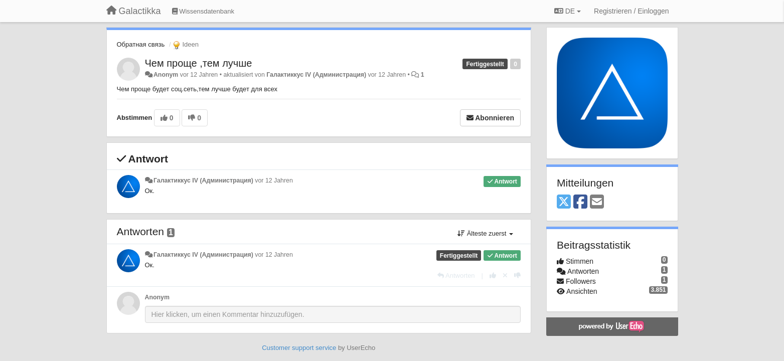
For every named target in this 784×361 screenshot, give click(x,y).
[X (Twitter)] (564, 202)
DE (567, 11)
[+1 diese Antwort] (493, 275)
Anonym (165, 74)
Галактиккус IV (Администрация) (316, 74)
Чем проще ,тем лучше (198, 63)
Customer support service (299, 347)
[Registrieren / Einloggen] (631, 11)
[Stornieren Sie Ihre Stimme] (505, 275)
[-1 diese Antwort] (517, 275)
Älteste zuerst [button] (485, 233)
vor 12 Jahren (273, 180)
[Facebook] (580, 202)
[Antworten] (456, 275)
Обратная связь (141, 44)
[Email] (597, 202)
